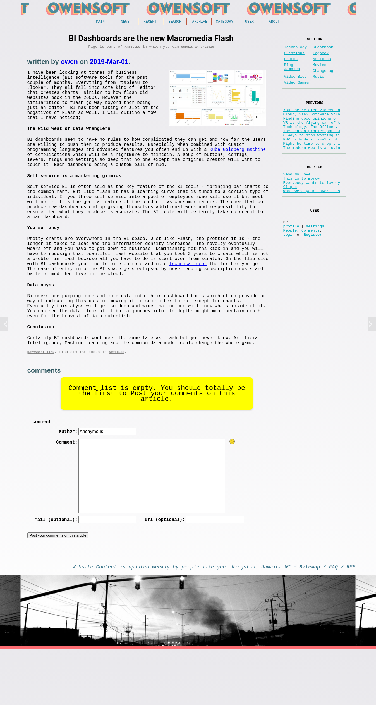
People (290, 263)
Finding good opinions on (310, 131)
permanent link (40, 403)
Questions (294, 56)
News (125, 22)
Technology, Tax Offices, (310, 142)
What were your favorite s (311, 218)
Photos (291, 63)
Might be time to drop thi (311, 163)
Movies (319, 70)
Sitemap (310, 621)
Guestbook (323, 49)
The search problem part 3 (311, 147)
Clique (290, 213)
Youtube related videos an (311, 121)
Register (313, 268)
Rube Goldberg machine (237, 167)
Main (100, 22)
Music (318, 84)
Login (289, 268)
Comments (310, 263)
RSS (351, 621)
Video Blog (295, 84)
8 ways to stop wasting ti (311, 153)
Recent (150, 22)
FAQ (333, 621)
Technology (295, 49)
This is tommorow (301, 202)
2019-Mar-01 (109, 63)
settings (315, 258)
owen (69, 63)
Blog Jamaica (292, 73)
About (274, 22)
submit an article (197, 48)
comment (42, 474)
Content (106, 621)
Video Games (296, 91)
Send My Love (297, 197)
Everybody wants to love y (311, 208)
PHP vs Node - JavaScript (310, 158)
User (249, 22)
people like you (204, 621)
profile (291, 258)
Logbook (321, 56)
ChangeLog (323, 77)
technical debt (188, 301)
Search (174, 22)
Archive (199, 22)
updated (139, 621)
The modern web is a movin (311, 169)
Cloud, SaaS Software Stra (311, 126)
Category (224, 22)
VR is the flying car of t (311, 137)
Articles (132, 48)
